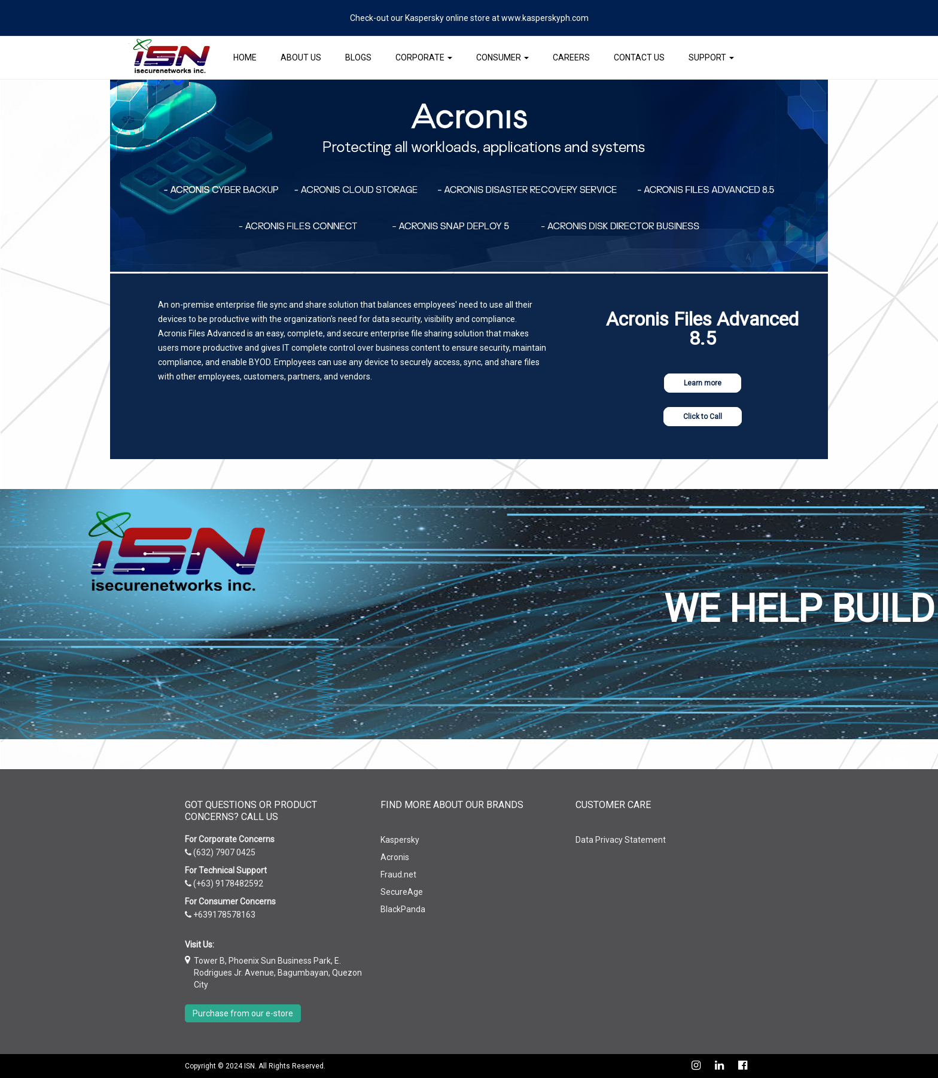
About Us (301, 57)
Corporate (423, 57)
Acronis (394, 857)
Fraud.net (398, 874)
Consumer (502, 57)
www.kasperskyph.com (545, 18)
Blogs (358, 57)
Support (711, 57)
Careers (571, 57)
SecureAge (401, 892)
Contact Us (639, 57)
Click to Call (702, 416)
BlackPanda (402, 909)
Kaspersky (399, 840)
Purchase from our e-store (243, 1013)
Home (245, 57)
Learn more (702, 383)
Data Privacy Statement (620, 840)
